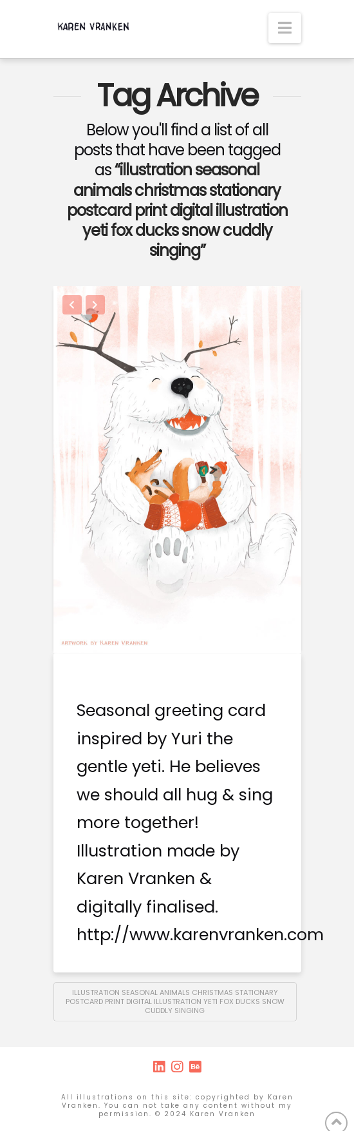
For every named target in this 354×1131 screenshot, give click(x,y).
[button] (284, 28)
